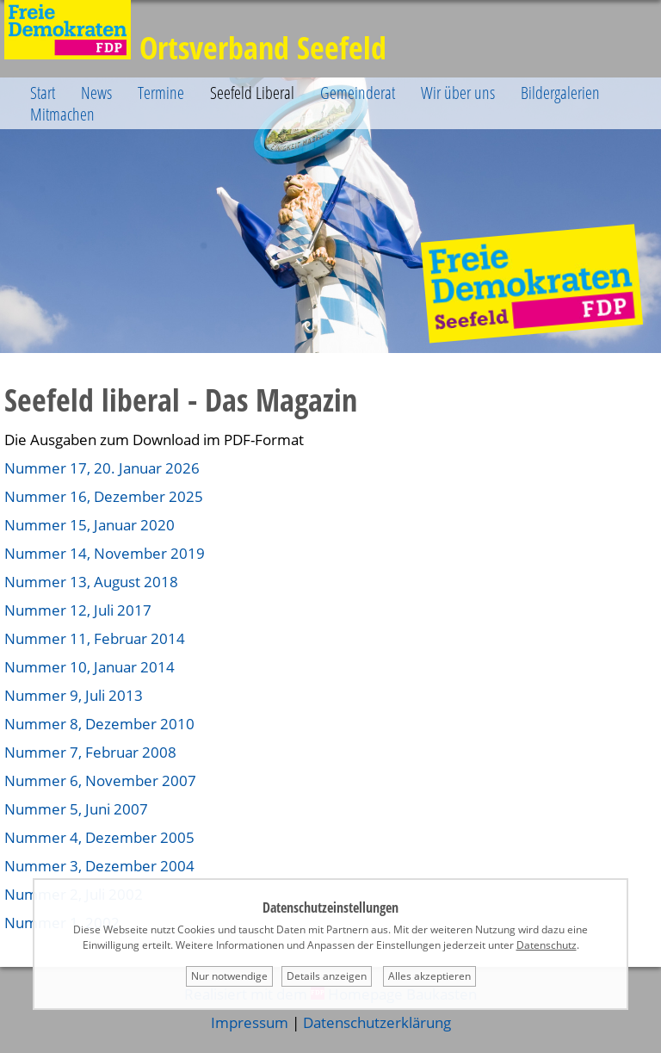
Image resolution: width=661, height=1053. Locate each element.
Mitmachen (62, 114)
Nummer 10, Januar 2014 (89, 667)
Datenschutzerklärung (377, 1022)
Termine (161, 92)
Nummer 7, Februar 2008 (90, 752)
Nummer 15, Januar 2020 (89, 525)
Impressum (249, 1022)
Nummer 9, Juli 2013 (73, 695)
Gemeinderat (357, 92)
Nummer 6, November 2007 (100, 780)
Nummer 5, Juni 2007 (76, 809)
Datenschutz (546, 945)
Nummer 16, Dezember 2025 (103, 496)
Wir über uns (458, 92)
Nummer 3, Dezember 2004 (99, 866)
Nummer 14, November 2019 (104, 553)
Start (42, 92)
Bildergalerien (560, 92)
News (96, 92)
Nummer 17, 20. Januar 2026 (102, 468)
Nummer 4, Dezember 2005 (99, 837)
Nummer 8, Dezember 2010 (99, 724)
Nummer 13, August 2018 (91, 582)
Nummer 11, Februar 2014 (94, 638)
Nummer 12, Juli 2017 (77, 610)
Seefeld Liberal (252, 92)
